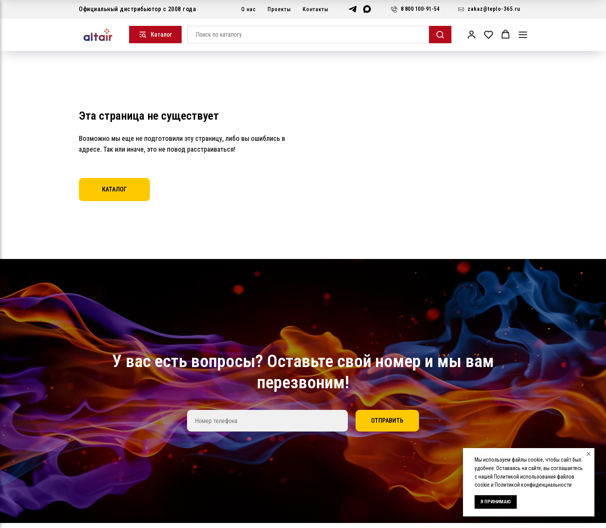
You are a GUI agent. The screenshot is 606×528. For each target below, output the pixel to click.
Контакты (316, 9)
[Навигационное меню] (523, 34)
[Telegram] (352, 9)
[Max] (367, 9)
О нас (248, 9)
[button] (471, 34)
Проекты (279, 9)
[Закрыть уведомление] (588, 454)
